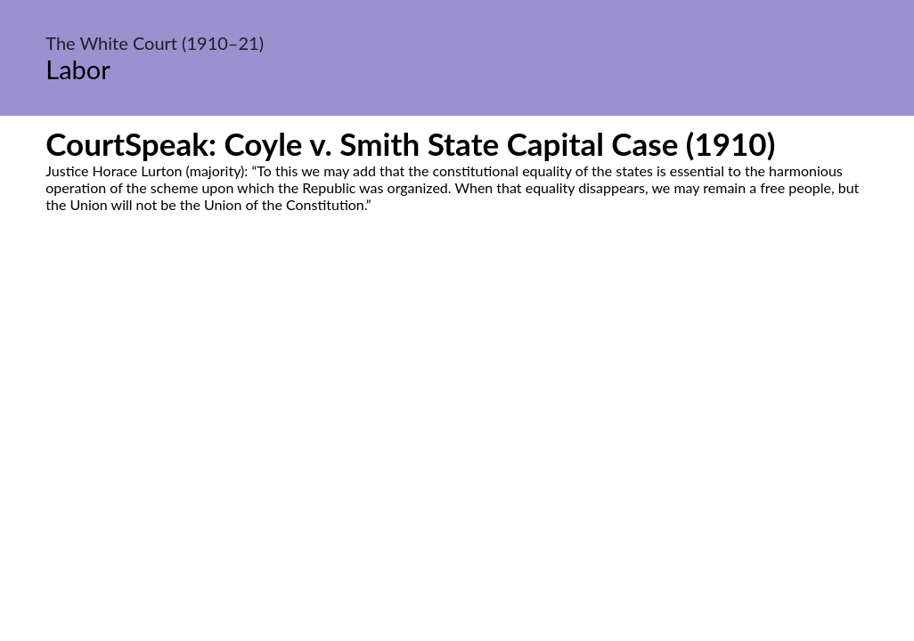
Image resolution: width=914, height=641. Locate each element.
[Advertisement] (457, 380)
